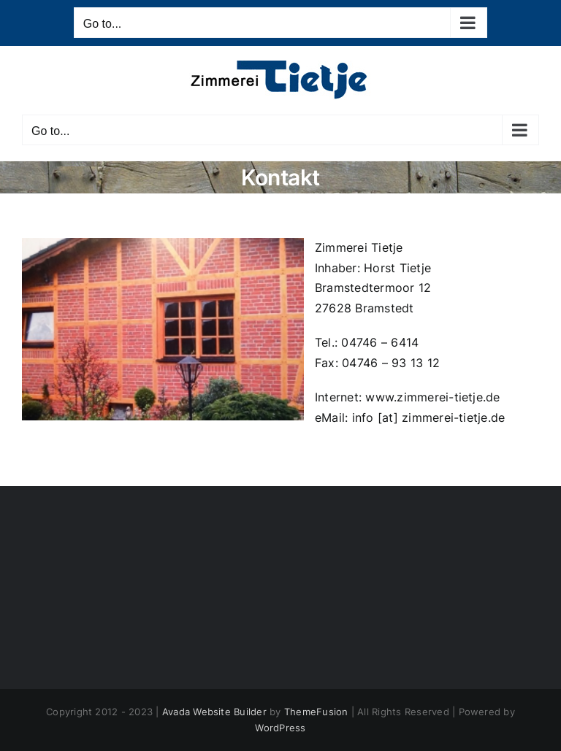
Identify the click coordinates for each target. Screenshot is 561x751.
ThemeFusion (316, 711)
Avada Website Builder (214, 711)
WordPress (280, 727)
